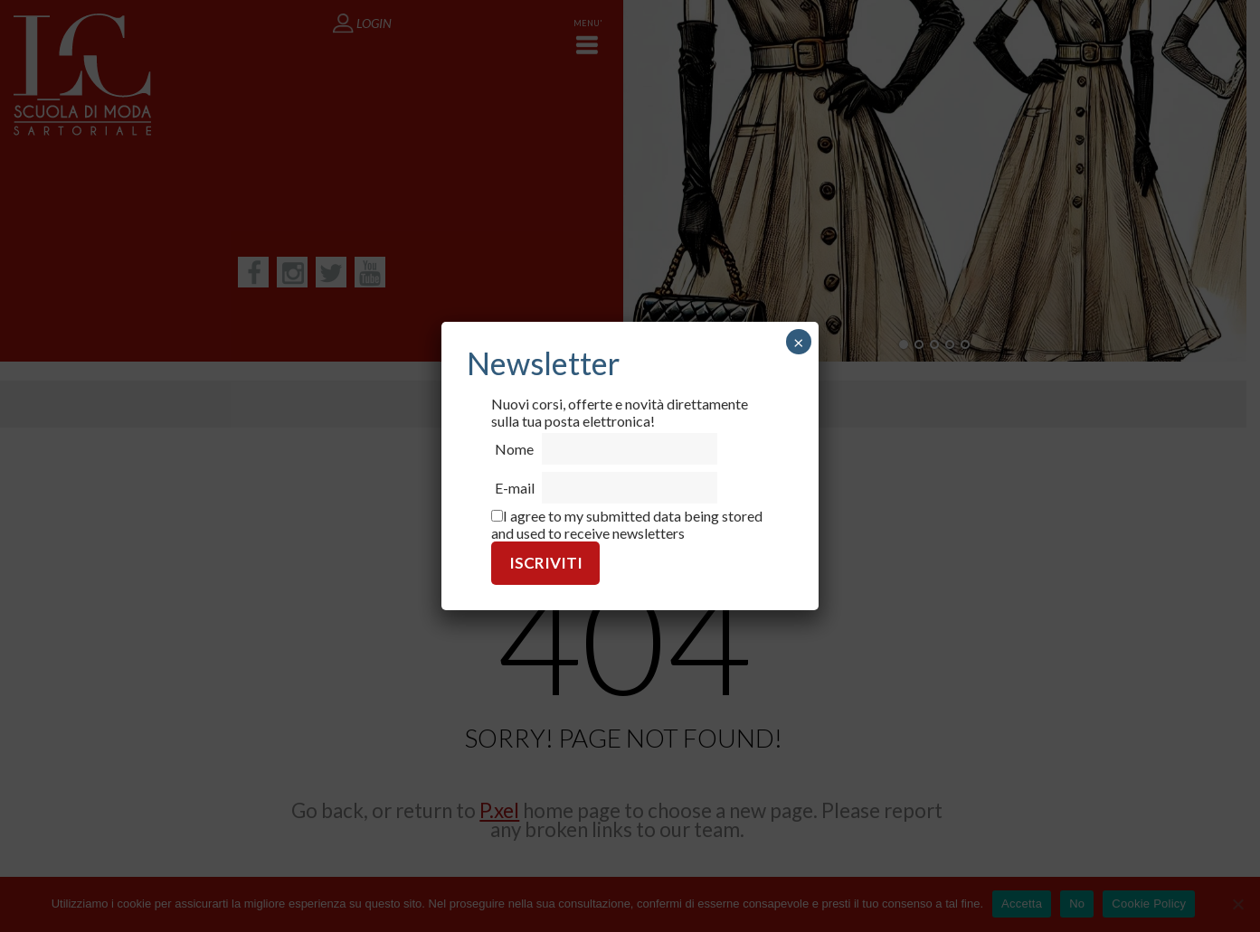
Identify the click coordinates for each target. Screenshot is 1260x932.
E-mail (515, 487)
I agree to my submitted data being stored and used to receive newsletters (627, 524)
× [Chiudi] (798, 342)
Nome (514, 448)
